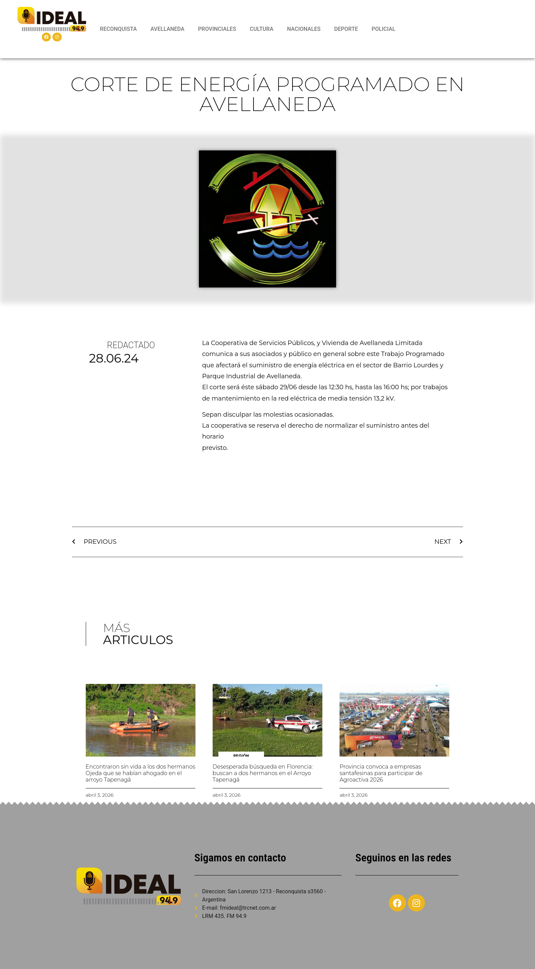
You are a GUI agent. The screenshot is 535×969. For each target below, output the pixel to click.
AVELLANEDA (168, 29)
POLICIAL (383, 29)
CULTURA (261, 29)
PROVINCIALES (217, 29)
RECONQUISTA (118, 29)
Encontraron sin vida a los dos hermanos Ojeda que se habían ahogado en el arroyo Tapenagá (140, 773)
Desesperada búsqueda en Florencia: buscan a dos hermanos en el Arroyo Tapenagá (263, 773)
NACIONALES (304, 29)
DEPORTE (346, 29)
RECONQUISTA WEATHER (463, 29)
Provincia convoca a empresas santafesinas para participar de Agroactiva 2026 (381, 773)
